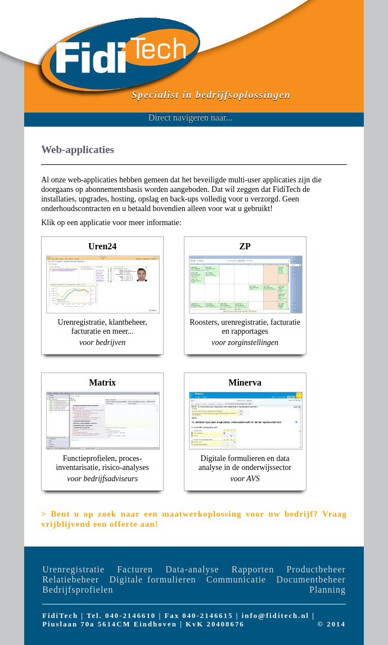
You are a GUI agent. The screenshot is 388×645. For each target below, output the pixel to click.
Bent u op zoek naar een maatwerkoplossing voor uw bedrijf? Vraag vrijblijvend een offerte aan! (194, 518)
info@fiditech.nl (275, 616)
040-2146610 (130, 616)
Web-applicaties (77, 149)
